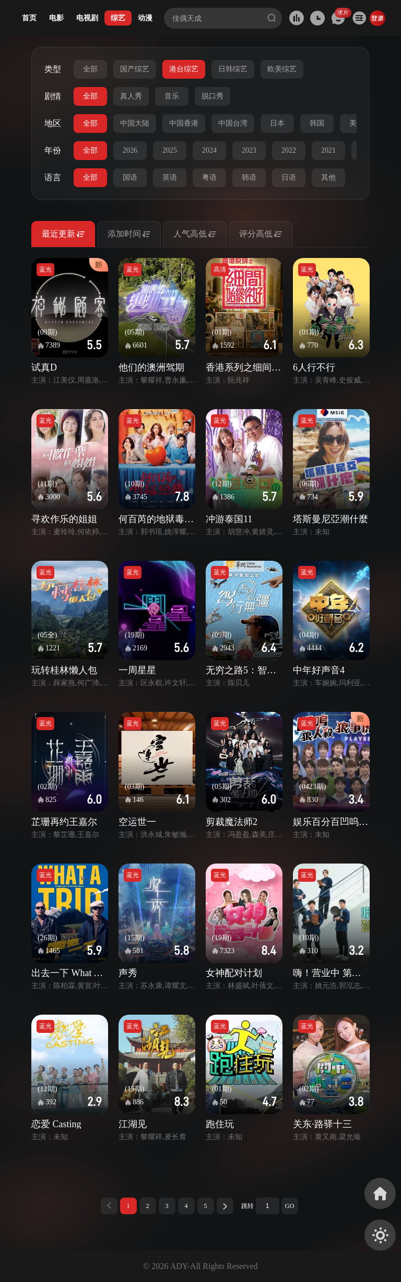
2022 (288, 150)
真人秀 (131, 96)
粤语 (209, 177)
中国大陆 (134, 123)
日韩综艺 (232, 69)
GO (289, 1206)
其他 (328, 177)
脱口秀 (212, 96)
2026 (130, 150)
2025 (169, 150)
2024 (209, 150)
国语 (130, 177)
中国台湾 (232, 123)
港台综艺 (183, 69)
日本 (277, 123)
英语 (169, 177)
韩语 (249, 177)
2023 (249, 150)
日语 (288, 177)
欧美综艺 (282, 69)
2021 (328, 150)
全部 (90, 69)
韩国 (317, 123)
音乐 (171, 96)
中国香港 (183, 123)
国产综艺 (134, 69)
